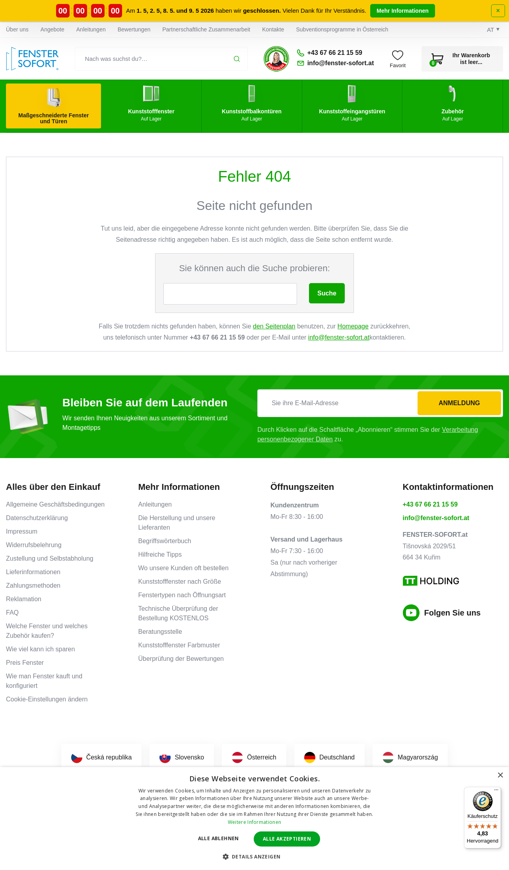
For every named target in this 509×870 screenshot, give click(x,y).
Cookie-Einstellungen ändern (46, 699)
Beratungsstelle (160, 631)
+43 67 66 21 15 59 (430, 504)
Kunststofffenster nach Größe (179, 581)
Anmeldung (459, 403)
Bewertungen (134, 29)
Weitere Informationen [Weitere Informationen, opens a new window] (254, 822)
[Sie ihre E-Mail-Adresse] (380, 403)
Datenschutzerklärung (37, 518)
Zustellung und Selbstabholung (49, 558)
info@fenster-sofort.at (338, 337)
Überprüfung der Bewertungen (181, 658)
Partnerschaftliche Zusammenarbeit (206, 29)
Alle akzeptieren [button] (287, 838)
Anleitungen (91, 29)
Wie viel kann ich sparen (40, 649)
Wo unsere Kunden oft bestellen (183, 568)
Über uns (17, 29)
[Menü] (496, 791)
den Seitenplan (274, 326)
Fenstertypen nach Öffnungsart (182, 595)
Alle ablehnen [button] (218, 838)
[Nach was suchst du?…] (161, 59)
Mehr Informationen (403, 11)
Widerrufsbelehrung (34, 545)
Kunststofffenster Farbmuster (179, 645)
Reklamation (23, 599)
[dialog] (254, 818)
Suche (326, 293)
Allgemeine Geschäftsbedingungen (55, 504)
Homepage (353, 326)
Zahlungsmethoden (33, 585)
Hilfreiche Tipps (160, 554)
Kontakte (273, 29)
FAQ (12, 612)
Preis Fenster (25, 662)
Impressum (21, 531)
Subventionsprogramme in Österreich (342, 29)
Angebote (52, 29)
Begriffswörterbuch (164, 541)
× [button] (500, 776)
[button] (255, 856)
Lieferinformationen (33, 572)
